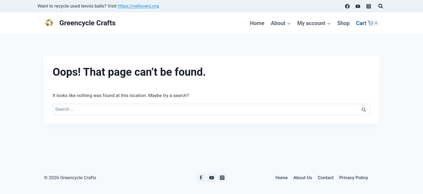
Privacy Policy (353, 177)
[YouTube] (358, 6)
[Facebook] (347, 6)
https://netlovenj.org (138, 6)
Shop (343, 23)
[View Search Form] (381, 6)
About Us (302, 177)
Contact (326, 177)
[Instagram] (368, 6)
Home (257, 23)
